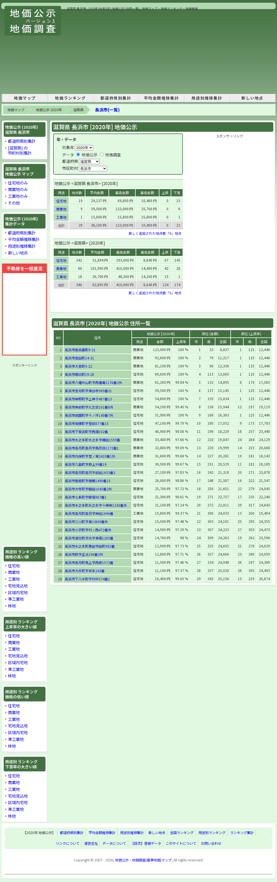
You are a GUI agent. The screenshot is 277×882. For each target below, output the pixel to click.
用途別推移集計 (206, 98)
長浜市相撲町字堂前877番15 (87, 423)
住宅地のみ (18, 183)
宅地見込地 (18, 586)
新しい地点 (252, 98)
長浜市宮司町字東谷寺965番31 (88, 390)
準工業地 (16, 599)
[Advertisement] (143, 50)
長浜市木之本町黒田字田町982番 (90, 546)
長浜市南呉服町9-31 (80, 349)
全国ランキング (182, 832)
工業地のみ (18, 196)
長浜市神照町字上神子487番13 (88, 398)
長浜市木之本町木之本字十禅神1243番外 (96, 505)
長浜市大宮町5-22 (78, 366)
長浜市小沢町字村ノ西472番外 (88, 529)
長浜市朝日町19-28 (79, 374)
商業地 (14, 572)
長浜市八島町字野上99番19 (86, 464)
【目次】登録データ (146, 843)
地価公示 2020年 (49, 109)
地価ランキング (70, 98)
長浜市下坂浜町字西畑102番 (86, 431)
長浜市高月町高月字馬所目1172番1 (92, 448)
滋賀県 (78, 109)
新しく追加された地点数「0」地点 (155, 233)
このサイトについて (181, 843)
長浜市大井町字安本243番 (85, 570)
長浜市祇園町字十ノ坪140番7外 (89, 415)
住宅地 (14, 566)
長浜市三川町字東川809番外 (86, 521)
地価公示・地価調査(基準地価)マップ (143, 860)
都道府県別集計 (115, 98)
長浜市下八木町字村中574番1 (87, 578)
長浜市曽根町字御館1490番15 (88, 480)
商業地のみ (18, 189)
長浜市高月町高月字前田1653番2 (90, 472)
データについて (114, 843)
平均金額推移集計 (161, 98)
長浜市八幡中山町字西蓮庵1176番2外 (93, 382)
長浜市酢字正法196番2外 (84, 554)
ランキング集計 (242, 832)
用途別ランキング (212, 832)
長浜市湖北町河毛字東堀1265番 (89, 538)
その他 (14, 203)
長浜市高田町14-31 (79, 358)
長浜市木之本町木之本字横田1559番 (92, 439)
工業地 (14, 579)
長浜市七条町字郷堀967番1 (86, 497)
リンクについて (67, 843)
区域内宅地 (18, 592)
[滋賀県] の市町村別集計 (20, 150)
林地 (12, 606)
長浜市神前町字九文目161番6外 (89, 407)
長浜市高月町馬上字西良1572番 (89, 562)
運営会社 (91, 843)
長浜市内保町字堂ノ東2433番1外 (90, 456)
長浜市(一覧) (107, 110)
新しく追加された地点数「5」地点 (155, 292)
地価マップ (25, 98)
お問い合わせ (211, 843)
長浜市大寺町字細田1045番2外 (88, 488)
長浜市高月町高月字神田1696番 (89, 513)
